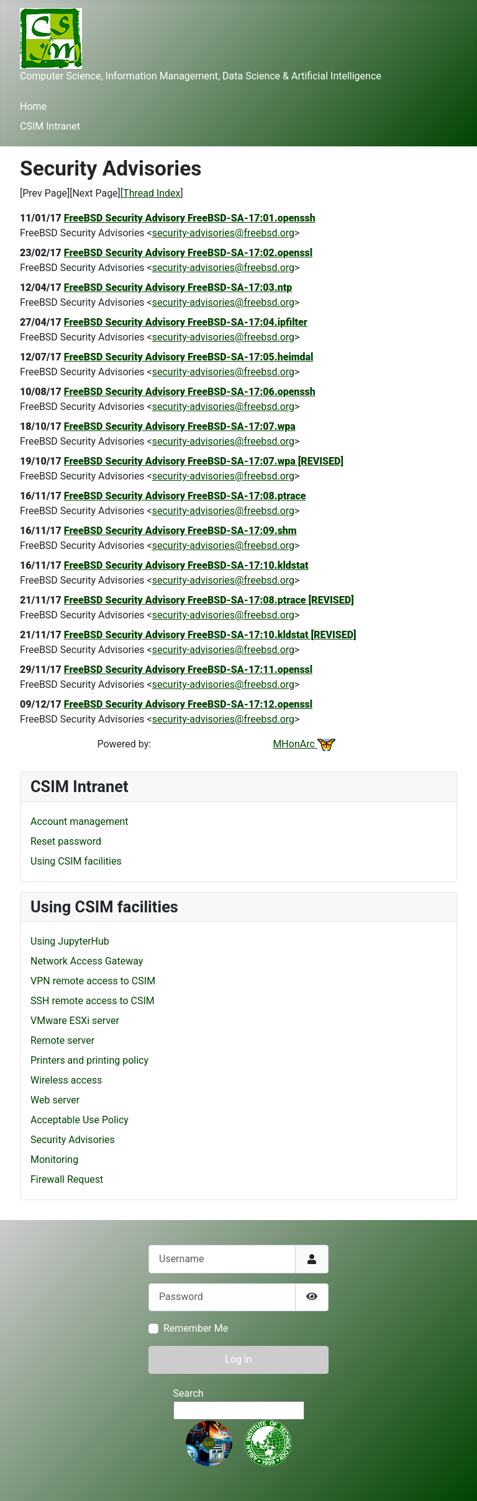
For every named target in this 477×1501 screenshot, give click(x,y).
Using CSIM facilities (76, 861)
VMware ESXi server (74, 1021)
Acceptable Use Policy (79, 1120)
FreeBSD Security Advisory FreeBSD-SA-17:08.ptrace (185, 496)
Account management (79, 821)
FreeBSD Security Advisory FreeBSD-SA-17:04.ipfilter (185, 322)
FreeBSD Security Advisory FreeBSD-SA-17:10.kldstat (186, 565)
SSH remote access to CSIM (92, 1001)
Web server (55, 1100)
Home (33, 106)
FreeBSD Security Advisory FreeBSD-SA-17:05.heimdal (189, 357)
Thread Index (151, 193)
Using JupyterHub (69, 941)
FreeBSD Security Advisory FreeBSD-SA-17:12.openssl (188, 704)
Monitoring (54, 1159)
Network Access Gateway (86, 961)
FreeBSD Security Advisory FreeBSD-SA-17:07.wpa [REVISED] (203, 461)
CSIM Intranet (50, 126)
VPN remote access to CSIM (92, 981)
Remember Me (195, 1328)
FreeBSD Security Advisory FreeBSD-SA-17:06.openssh (190, 392)
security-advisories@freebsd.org (223, 233)
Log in (238, 1359)
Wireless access (66, 1080)
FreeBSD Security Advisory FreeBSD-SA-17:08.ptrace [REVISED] (209, 600)
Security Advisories (72, 1140)
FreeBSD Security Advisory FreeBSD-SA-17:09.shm (180, 531)
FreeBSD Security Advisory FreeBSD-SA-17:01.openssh (190, 218)
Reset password (65, 841)
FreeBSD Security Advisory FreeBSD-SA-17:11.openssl (188, 669)
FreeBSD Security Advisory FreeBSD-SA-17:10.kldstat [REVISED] (210, 635)
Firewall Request (66, 1179)
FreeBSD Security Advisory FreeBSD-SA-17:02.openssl (188, 253)
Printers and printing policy (89, 1060)
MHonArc (304, 744)
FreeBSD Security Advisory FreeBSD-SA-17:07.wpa (180, 426)
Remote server (62, 1040)
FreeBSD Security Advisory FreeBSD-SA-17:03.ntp (178, 287)
